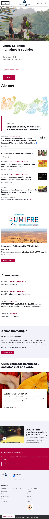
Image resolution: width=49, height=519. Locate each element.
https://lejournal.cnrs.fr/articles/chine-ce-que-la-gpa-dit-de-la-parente (24, 153)
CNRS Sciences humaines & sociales (11, 489)
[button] (8, 516)
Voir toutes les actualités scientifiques (14, 199)
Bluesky (13, 476)
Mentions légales (20, 517)
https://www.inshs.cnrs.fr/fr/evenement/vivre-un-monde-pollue (24, 315)
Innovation (4, 494)
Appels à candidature (33, 489)
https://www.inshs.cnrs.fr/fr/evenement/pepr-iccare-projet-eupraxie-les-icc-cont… (24, 304)
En (41, 3)
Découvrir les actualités (12, 464)
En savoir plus (8, 352)
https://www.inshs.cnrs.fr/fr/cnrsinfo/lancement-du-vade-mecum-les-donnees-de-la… (24, 192)
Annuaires (30, 499)
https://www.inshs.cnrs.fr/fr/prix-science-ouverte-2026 (24, 283)
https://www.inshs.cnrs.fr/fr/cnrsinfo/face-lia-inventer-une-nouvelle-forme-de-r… (24, 165)
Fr (38, 3)
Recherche (4, 491)
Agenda (29, 496)
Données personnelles (32, 517)
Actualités (4, 501)
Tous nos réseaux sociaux (20, 480)
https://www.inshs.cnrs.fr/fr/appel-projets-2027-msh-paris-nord (24, 293)
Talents (3, 499)
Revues (29, 494)
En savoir (7, 77)
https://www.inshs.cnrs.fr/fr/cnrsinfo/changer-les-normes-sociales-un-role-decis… (24, 178)
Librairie (29, 491)
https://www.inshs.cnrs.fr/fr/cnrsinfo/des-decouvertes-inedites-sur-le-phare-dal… (24, 141)
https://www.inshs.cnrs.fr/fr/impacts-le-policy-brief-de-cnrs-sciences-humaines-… (24, 110)
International (4, 496)
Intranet (29, 501)
